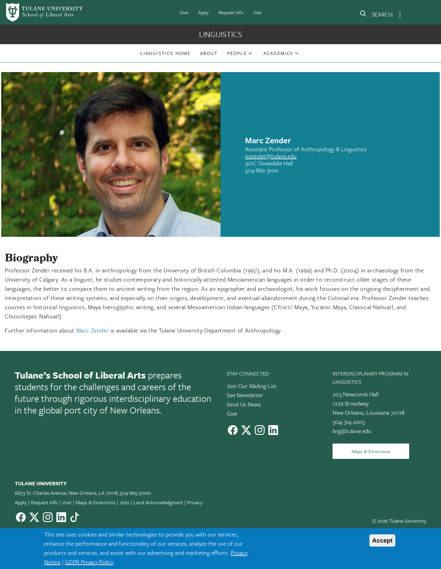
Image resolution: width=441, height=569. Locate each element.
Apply (203, 12)
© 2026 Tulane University (399, 521)
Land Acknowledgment (158, 502)
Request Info (231, 12)
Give (184, 12)
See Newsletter (245, 395)
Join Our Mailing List (252, 386)
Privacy (195, 502)
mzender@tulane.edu (270, 156)
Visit (257, 12)
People (237, 53)
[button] (165, 53)
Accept (382, 540)
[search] (376, 15)
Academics (278, 53)
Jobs (124, 502)
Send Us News (244, 404)
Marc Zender (92, 330)
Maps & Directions (371, 451)
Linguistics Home (165, 53)
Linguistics (220, 34)
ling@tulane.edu (352, 431)
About (209, 53)
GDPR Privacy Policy (89, 562)
